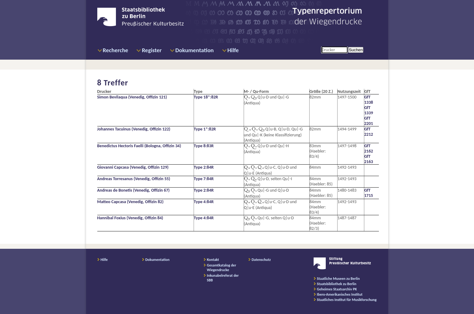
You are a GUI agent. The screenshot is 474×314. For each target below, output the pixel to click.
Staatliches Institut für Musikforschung (347, 300)
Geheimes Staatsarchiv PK (337, 289)
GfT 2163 (368, 159)
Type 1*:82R (205, 129)
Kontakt (213, 259)
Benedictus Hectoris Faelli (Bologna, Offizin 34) (139, 145)
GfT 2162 (368, 148)
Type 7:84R (204, 178)
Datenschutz (261, 259)
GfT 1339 (368, 110)
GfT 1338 (368, 99)
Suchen (356, 50)
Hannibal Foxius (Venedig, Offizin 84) (130, 218)
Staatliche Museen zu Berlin (338, 278)
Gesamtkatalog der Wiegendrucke (221, 267)
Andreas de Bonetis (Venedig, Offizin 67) (133, 190)
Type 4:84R (204, 201)
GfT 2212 (368, 131)
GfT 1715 (368, 193)
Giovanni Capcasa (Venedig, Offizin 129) (133, 167)
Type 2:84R (204, 167)
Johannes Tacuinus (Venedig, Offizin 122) (133, 129)
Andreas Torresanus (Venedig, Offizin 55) (133, 178)
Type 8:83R (204, 145)
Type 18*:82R (206, 97)
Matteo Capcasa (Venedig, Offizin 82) (130, 201)
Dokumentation (194, 50)
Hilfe (233, 50)
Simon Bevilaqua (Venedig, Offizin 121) (132, 97)
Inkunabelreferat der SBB (223, 277)
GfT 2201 (368, 121)
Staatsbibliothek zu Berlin (337, 284)
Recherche (115, 50)
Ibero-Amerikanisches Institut (340, 294)
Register (152, 50)
